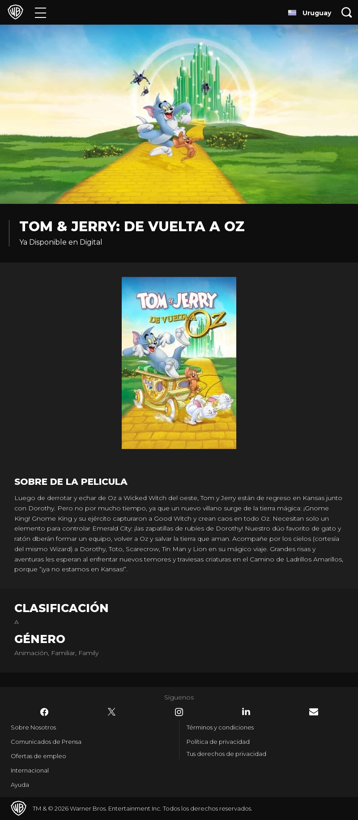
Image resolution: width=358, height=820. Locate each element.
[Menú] (40, 12)
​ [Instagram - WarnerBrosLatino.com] (179, 712)
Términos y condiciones (220, 727)
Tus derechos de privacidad (226, 753)
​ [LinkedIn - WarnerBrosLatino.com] (246, 712)
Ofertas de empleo (38, 756)
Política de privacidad (218, 741)
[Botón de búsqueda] (347, 12)
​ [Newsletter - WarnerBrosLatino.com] (313, 712)
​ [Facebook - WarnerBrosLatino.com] (44, 712)
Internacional (30, 770)
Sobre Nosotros (33, 727)
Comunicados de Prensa (46, 741)
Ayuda (20, 784)
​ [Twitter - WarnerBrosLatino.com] (112, 712)
